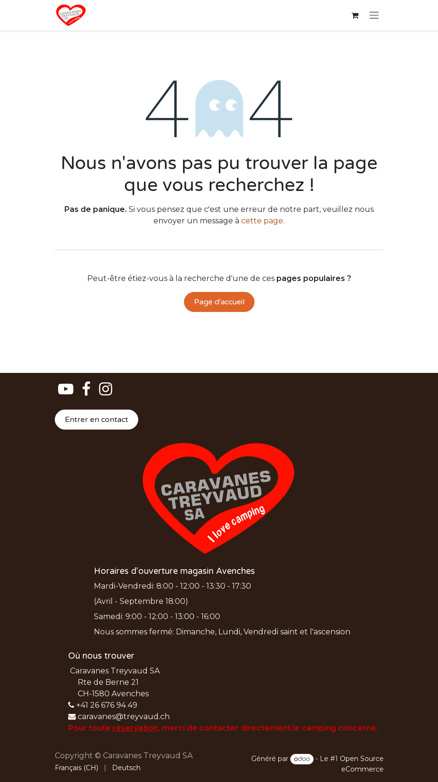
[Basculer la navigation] (374, 15)
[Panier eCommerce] (355, 15)
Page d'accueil (219, 302)
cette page (262, 220)
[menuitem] (76, 768)
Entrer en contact (96, 419)
